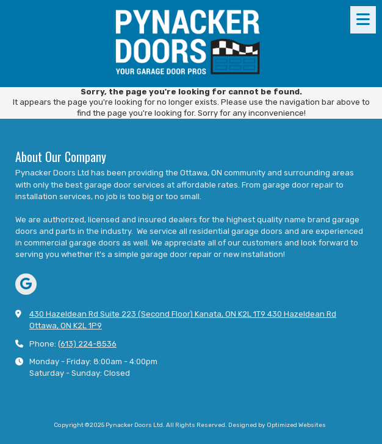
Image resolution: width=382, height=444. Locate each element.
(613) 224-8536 (87, 343)
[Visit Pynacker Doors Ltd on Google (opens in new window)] (26, 284)
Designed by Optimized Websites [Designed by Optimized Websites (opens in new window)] (277, 425)
